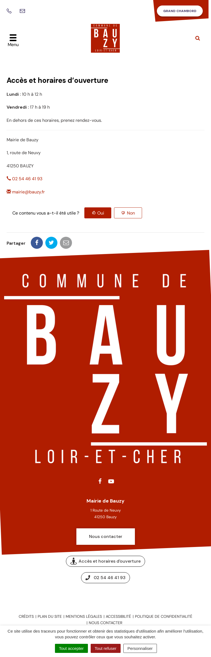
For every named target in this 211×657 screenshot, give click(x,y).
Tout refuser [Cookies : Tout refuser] (105, 648)
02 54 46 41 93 (24, 179)
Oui (100, 213)
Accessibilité (118, 616)
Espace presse (105, 596)
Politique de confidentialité (163, 616)
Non (131, 213)
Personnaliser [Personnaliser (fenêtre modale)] (140, 648)
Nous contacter (105, 536)
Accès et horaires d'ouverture (105, 561)
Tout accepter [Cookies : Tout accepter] (71, 648)
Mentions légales (84, 616)
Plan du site (50, 616)
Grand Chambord (179, 11)
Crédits (26, 616)
